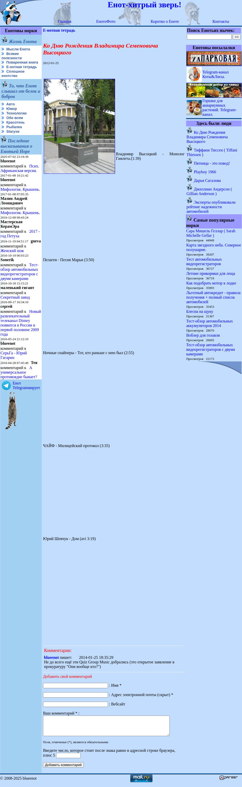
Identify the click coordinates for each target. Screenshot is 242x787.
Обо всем (14, 118)
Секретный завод (15, 297)
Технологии (16, 113)
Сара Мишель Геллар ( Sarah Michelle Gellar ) (210, 233)
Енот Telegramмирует (26, 385)
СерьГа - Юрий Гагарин (14, 355)
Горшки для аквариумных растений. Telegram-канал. (220, 108)
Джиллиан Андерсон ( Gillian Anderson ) (209, 191)
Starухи (12, 131)
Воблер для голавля (203, 335)
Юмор (11, 109)
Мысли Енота (18, 49)
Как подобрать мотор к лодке (211, 283)
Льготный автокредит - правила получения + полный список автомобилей (213, 297)
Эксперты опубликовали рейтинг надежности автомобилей (211, 207)
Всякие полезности (12, 56)
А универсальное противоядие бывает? (19, 372)
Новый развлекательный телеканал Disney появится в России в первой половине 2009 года (21, 322)
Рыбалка (14, 127)
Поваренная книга (22, 62)
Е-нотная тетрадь (21, 67)
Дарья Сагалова (207, 180)
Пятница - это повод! (212, 163)
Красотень (15, 122)
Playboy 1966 (205, 172)
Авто (10, 104)
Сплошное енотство (13, 73)
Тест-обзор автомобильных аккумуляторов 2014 (209, 323)
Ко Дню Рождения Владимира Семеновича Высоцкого (207, 137)
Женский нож (12, 250)
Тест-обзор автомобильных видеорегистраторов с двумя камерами (19, 272)
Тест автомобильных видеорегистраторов (204, 261)
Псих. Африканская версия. (20, 168)
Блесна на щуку (199, 311)
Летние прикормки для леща (210, 273)
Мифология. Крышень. (20, 189)
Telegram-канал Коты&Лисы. (216, 74)
